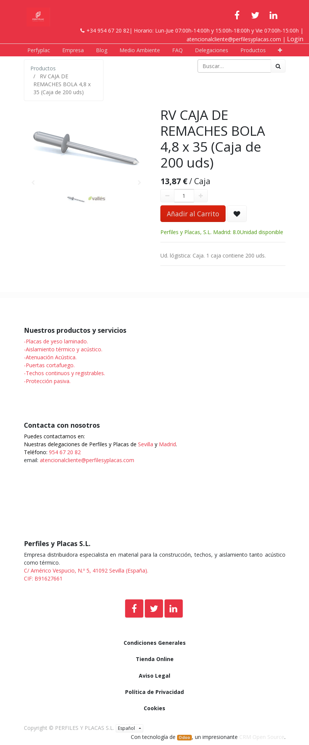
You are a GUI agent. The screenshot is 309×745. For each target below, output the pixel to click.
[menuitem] (38, 50)
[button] (280, 50)
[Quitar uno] (167, 195)
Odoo (184, 737)
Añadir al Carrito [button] (193, 213)
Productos (43, 68)
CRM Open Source (261, 736)
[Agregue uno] (201, 195)
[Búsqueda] (278, 66)
